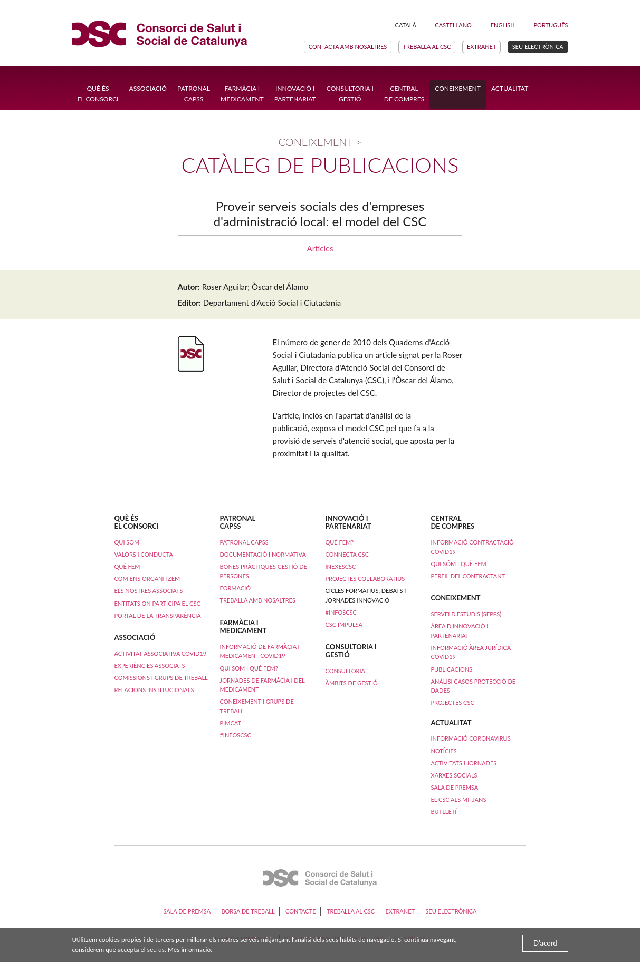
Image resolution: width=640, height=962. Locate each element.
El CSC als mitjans (458, 799)
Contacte (300, 911)
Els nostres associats (148, 590)
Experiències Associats (149, 665)
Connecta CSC (347, 554)
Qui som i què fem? (248, 668)
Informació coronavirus (471, 738)
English (503, 25)
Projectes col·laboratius (365, 578)
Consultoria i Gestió (350, 93)
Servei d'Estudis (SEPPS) (466, 613)
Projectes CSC (452, 702)
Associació (148, 88)
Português (550, 25)
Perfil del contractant (468, 575)
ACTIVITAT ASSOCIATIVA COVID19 (160, 653)
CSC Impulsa (343, 624)
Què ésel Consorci (98, 93)
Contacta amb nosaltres (348, 46)
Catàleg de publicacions (319, 165)
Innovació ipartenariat (295, 93)
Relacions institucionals (154, 689)
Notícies (444, 750)
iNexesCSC (340, 566)
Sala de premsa (455, 787)
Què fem (127, 566)
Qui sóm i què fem (458, 563)
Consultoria (345, 670)
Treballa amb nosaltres (257, 600)
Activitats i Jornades (464, 763)
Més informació (189, 950)
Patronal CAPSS (193, 93)
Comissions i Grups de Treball (161, 677)
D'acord (545, 943)
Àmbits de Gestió (351, 682)
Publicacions (451, 669)
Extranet (481, 46)
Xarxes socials (454, 775)
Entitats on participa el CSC (157, 603)
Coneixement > (320, 142)
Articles (320, 248)
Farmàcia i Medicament (242, 93)
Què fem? (339, 542)
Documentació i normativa (262, 554)
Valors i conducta (143, 554)
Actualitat (509, 88)
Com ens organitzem (147, 578)
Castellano (453, 25)
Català (405, 25)
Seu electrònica (537, 46)
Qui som (127, 542)
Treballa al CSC (427, 46)
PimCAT (230, 723)
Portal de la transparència (157, 615)
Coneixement (458, 88)
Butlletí (444, 811)
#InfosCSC (235, 735)
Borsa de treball (247, 911)
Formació (235, 588)
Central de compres (404, 93)
